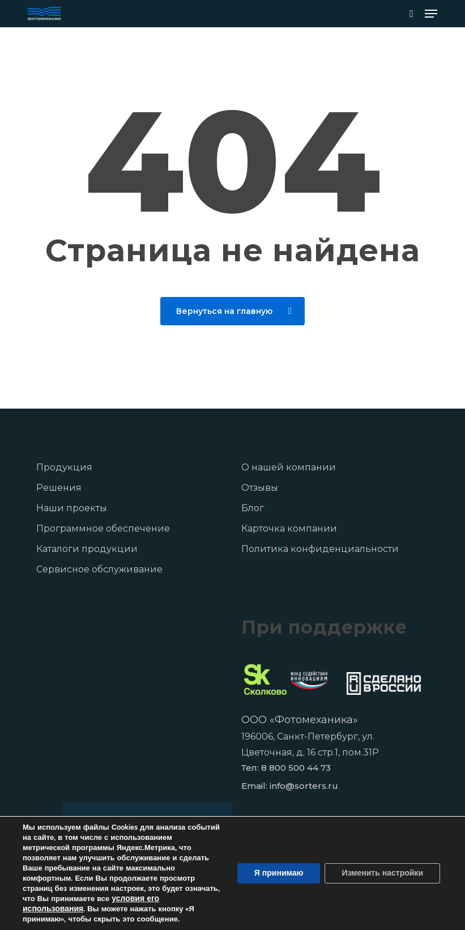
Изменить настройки (382, 873)
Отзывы (259, 487)
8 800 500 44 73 (296, 767)
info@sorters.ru (304, 785)
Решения (59, 487)
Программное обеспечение (103, 528)
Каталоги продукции (87, 548)
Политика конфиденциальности (320, 548)
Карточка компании (289, 528)
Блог (252, 508)
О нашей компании (288, 467)
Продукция (64, 467)
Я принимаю (279, 873)
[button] (431, 13)
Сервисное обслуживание (99, 569)
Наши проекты (71, 508)
